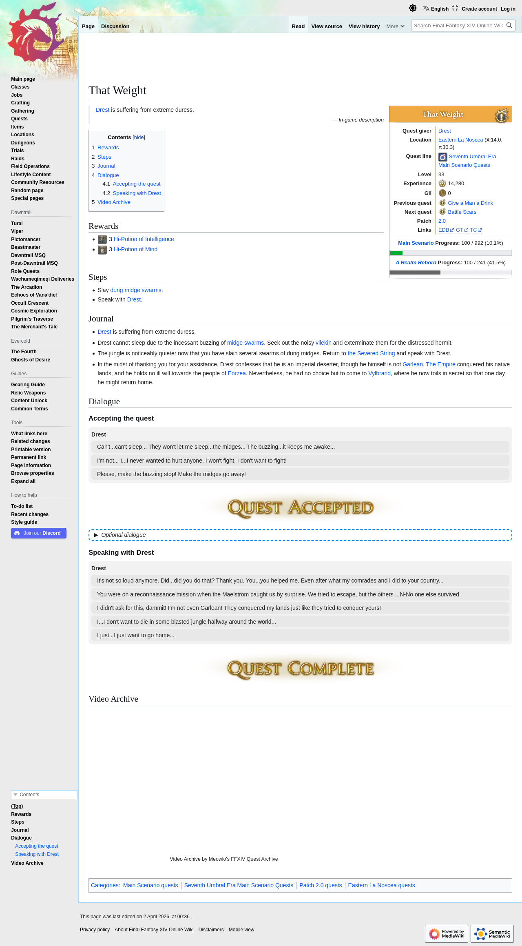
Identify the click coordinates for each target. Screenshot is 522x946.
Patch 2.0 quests (320, 885)
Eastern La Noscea (460, 140)
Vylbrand (379, 373)
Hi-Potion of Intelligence (144, 239)
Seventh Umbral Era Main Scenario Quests (239, 885)
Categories (105, 885)
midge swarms (245, 342)
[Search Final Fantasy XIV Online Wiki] (463, 25)
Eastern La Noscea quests (381, 885)
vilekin (324, 342)
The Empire (441, 364)
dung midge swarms (136, 290)
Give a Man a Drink (470, 203)
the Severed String (371, 353)
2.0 (442, 221)
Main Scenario (416, 243)
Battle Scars (462, 212)
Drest (444, 131)
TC (473, 230)
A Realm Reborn (416, 262)
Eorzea (237, 373)
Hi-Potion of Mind (135, 249)
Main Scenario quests (150, 885)
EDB (443, 230)
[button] (23, 481)
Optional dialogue (124, 535)
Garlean (413, 364)
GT (459, 230)
